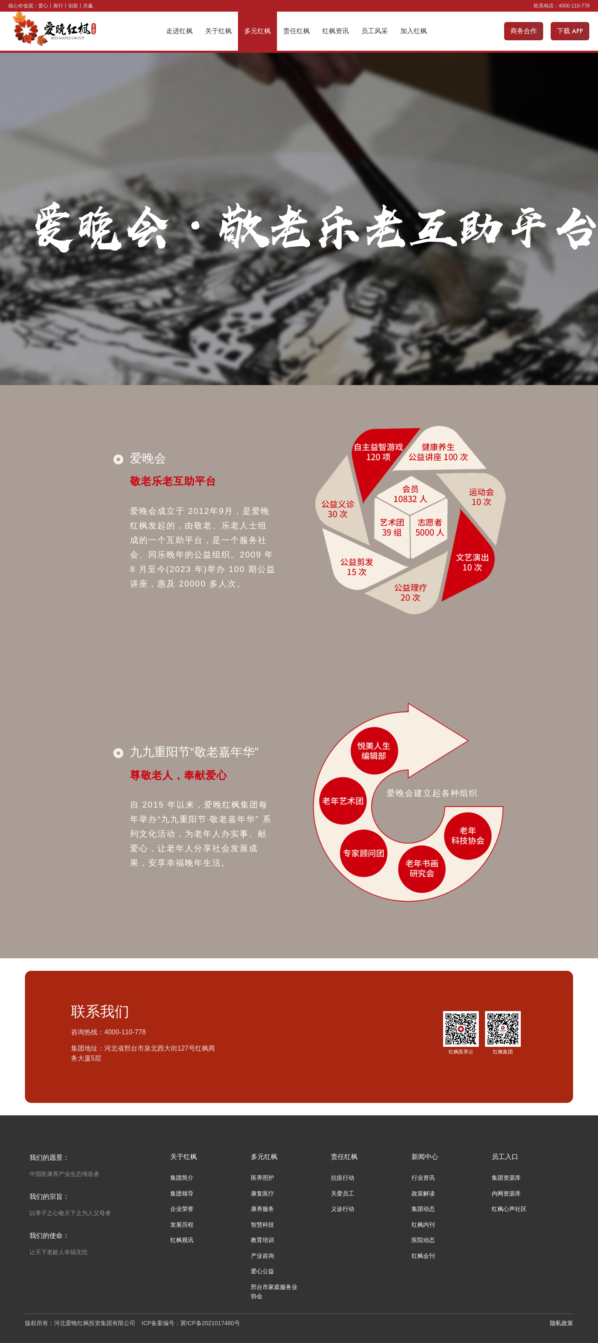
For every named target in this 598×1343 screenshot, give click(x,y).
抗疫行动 (342, 1177)
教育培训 (262, 1240)
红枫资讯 (335, 30)
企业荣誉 (182, 1209)
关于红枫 (218, 30)
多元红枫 (257, 30)
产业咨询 (262, 1255)
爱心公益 (262, 1271)
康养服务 (262, 1209)
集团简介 (182, 1177)
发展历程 (182, 1224)
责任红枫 (296, 30)
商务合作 (523, 31)
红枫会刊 (423, 1255)
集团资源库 (506, 1177)
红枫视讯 (182, 1240)
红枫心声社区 (509, 1209)
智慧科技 (262, 1224)
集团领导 (182, 1193)
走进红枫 (179, 30)
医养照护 (262, 1177)
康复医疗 (262, 1193)
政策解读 (423, 1193)
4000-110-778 (574, 6)
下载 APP (570, 31)
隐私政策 (561, 1323)
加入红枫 (413, 30)
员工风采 (374, 30)
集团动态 (423, 1209)
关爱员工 (342, 1193)
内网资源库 (506, 1193)
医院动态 (423, 1240)
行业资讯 (423, 1177)
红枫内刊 (423, 1224)
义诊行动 (342, 1209)
